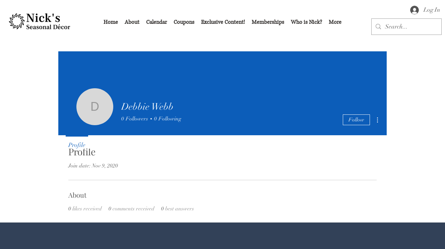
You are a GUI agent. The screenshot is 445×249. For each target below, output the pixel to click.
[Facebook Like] (104, 242)
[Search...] (406, 27)
